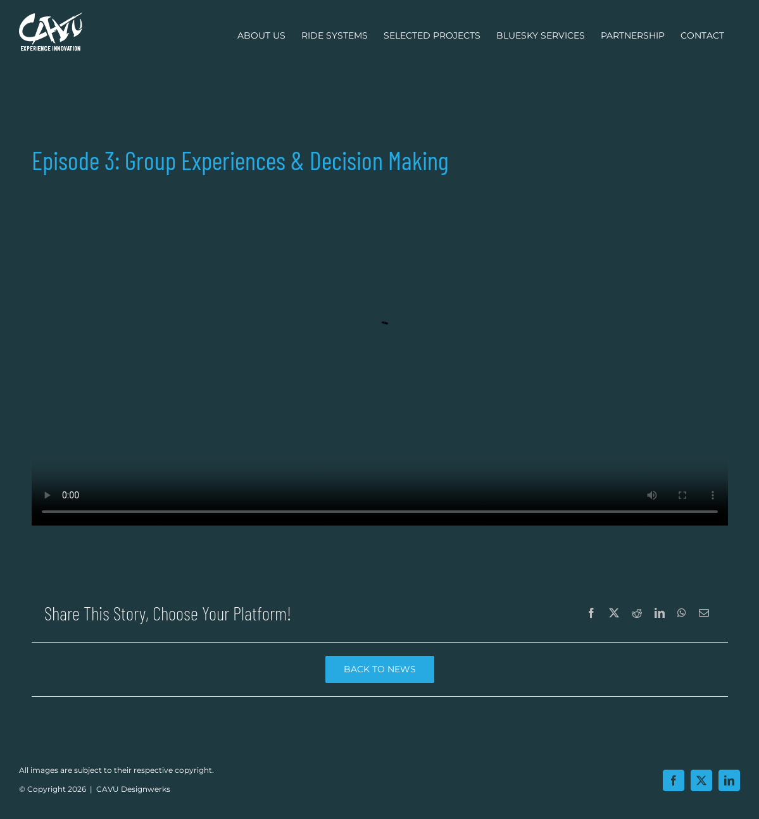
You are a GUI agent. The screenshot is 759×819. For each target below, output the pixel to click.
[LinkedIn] (659, 613)
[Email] (704, 613)
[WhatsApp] (682, 613)
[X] (614, 613)
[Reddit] (636, 613)
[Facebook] (591, 613)
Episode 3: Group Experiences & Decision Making (380, 352)
